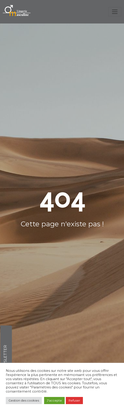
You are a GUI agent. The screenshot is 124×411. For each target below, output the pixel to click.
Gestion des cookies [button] (24, 400)
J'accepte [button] (54, 400)
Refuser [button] (74, 400)
